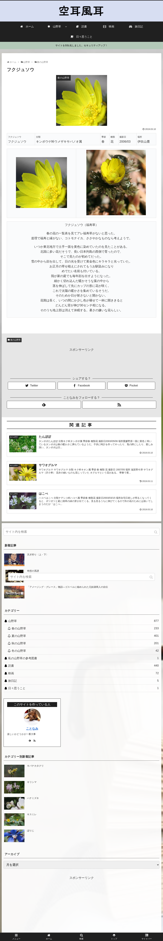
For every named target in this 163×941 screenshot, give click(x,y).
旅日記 (83, 680)
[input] (81, 531)
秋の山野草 (85, 643)
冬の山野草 (85, 650)
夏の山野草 (85, 635)
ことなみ (32, 728)
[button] (156, 532)
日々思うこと (83, 688)
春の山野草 (15, 340)
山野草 (83, 620)
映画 (83, 673)
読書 (83, 665)
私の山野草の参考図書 (83, 658)
